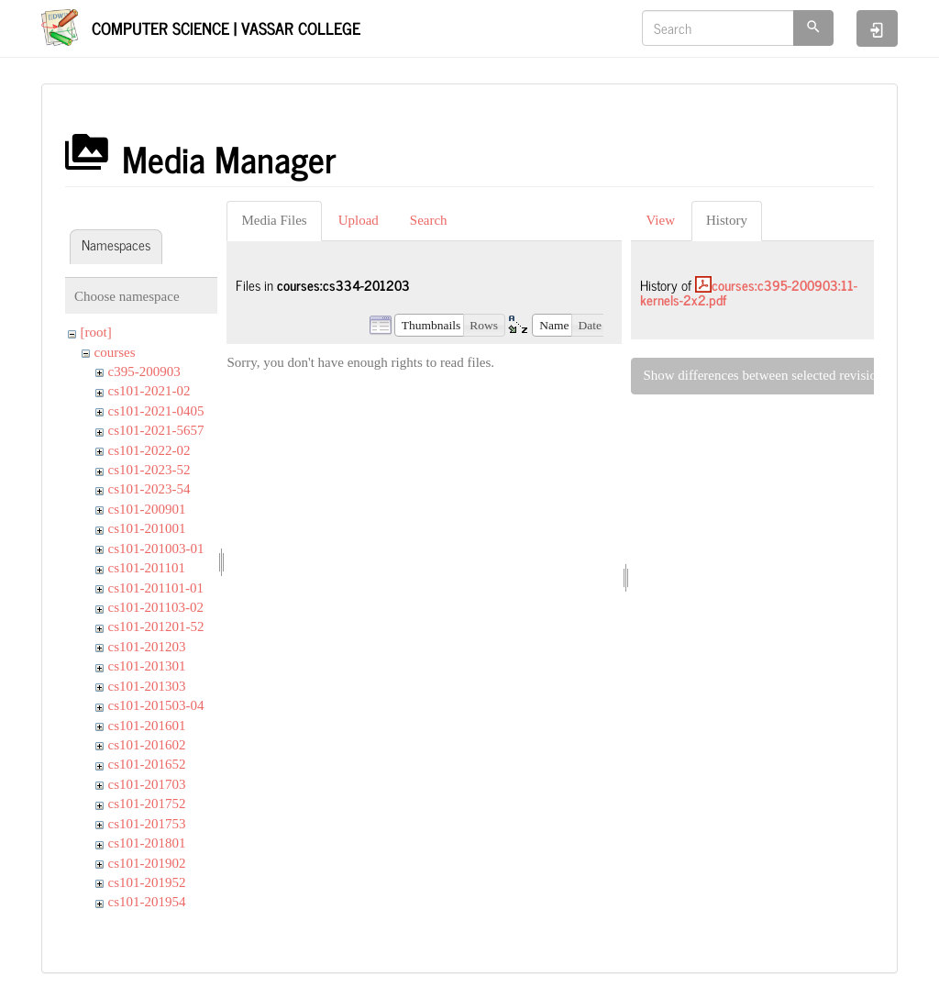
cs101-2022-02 (149, 450)
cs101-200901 (147, 509)
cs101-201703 (147, 784)
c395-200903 (144, 371)
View (660, 220)
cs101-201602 (147, 744)
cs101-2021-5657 (156, 430)
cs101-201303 (147, 686)
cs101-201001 (147, 528)
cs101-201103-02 (156, 607)
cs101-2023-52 (149, 469)
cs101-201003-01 (156, 548)
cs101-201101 (146, 567)
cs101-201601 (147, 725)
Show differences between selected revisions (766, 375)
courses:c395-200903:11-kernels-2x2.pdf (748, 292)
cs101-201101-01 (156, 588)
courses (115, 352)
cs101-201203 (147, 646)
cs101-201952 (147, 882)
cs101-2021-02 (149, 390)
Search (428, 220)
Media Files (273, 220)
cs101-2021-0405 (156, 411)
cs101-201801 (147, 843)
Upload (358, 220)
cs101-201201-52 (156, 626)
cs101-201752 (147, 803)
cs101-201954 (147, 901)
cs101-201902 (147, 863)
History (726, 220)
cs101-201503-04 (156, 705)
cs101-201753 (147, 823)
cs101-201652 (147, 764)
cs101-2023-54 (149, 489)
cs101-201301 (147, 666)
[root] (96, 332)
